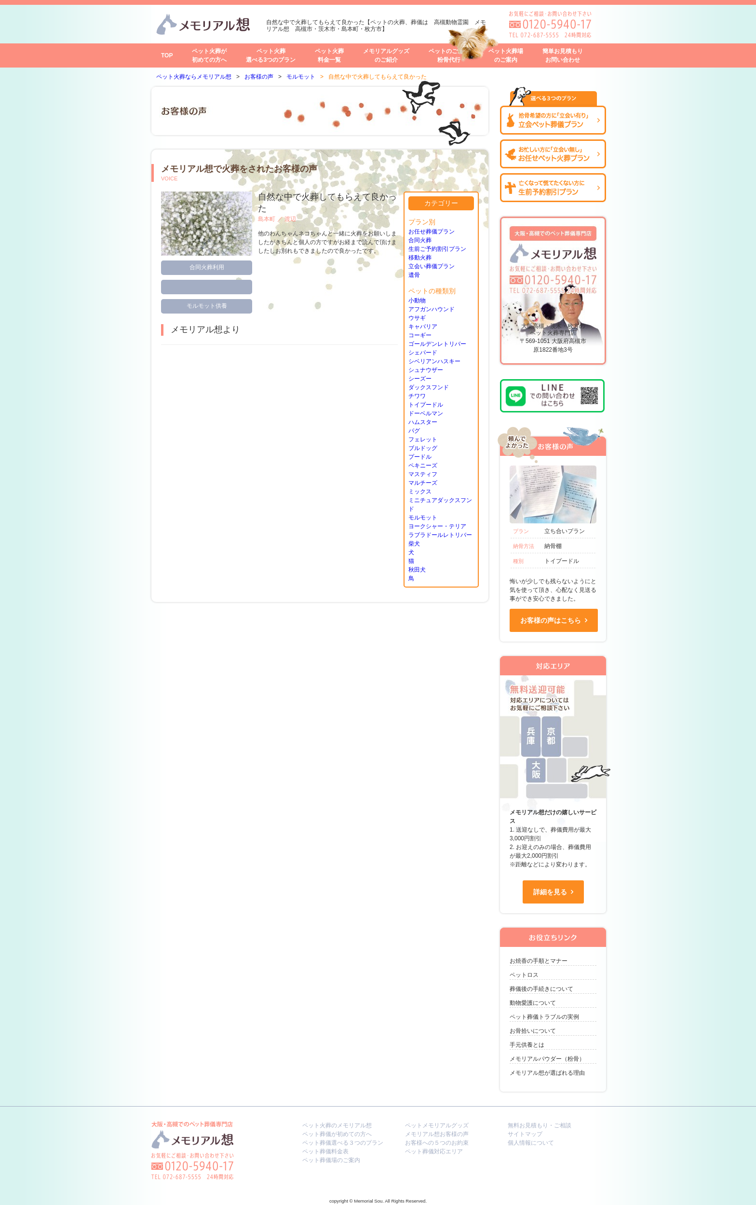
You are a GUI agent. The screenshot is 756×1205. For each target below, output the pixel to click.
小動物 (417, 300)
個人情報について (531, 1142)
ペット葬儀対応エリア (434, 1151)
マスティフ (422, 474)
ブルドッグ (422, 448)
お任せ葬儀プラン (431, 231)
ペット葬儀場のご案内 (331, 1160)
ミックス (420, 491)
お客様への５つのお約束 (437, 1142)
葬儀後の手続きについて (541, 989)
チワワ (417, 396)
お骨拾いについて (533, 1030)
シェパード (422, 352)
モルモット (422, 517)
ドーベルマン (425, 413)
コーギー (420, 335)
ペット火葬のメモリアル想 (337, 1125)
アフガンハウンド (431, 309)
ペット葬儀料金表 (325, 1151)
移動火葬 (420, 257)
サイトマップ (525, 1134)
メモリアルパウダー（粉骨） (547, 1058)
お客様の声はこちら (550, 620)
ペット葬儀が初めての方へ (337, 1134)
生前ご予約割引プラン (437, 249)
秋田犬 (417, 569)
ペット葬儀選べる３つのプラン (342, 1142)
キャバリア (422, 326)
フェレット (422, 439)
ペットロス (524, 975)
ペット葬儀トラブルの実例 (544, 1016)
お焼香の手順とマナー (538, 961)
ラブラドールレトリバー (440, 535)
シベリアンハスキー (434, 361)
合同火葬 (420, 240)
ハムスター (422, 422)
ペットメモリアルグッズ (437, 1125)
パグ (414, 430)
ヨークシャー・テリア (437, 526)
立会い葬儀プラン (431, 266)
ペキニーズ (422, 465)
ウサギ (417, 318)
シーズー (420, 378)
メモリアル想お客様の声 (437, 1134)
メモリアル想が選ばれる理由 (547, 1072)
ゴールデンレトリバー (437, 344)
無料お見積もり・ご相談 (539, 1125)
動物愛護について (533, 1003)
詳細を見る (550, 892)
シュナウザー (425, 370)
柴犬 (414, 543)
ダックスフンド (428, 387)
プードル (420, 456)
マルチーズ (422, 482)
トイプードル (425, 404)
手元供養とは (527, 1044)
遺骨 (414, 275)
